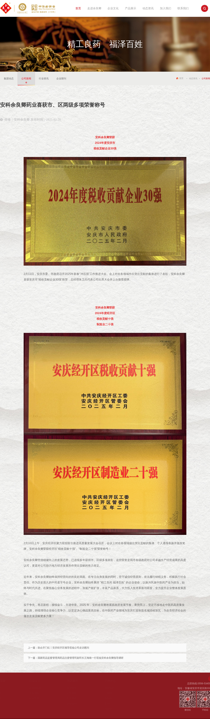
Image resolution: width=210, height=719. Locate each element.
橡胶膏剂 (109, 687)
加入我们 (165, 8)
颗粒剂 (108, 698)
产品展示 (130, 8)
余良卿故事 (35, 687)
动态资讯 (148, 8)
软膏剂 (108, 708)
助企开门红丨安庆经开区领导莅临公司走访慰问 (63, 647)
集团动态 (9, 78)
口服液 (108, 693)
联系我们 (183, 8)
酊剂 (107, 703)
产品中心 (110, 680)
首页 (78, 8)
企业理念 (34, 693)
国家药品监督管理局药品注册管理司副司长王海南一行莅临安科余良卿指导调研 (80, 657)
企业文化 (113, 8)
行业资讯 (44, 78)
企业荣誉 (34, 698)
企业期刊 (61, 78)
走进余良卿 (94, 8)
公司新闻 (26, 78)
